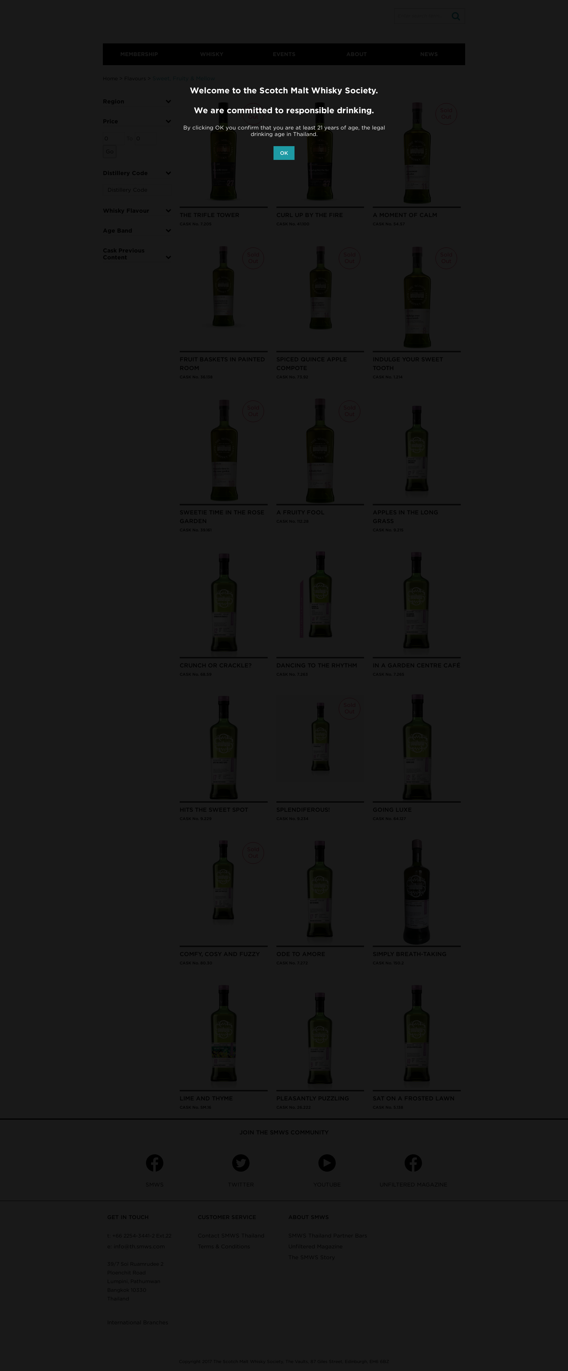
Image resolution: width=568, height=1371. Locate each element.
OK (284, 153)
